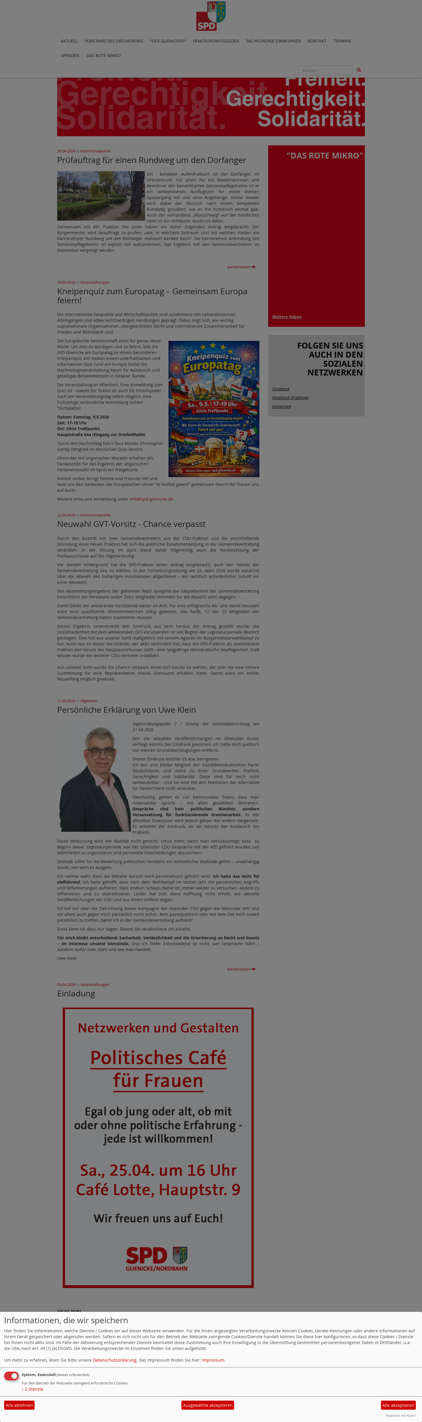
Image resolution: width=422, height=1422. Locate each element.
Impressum (213, 1360)
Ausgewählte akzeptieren (208, 1405)
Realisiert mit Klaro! (401, 1415)
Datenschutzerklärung (115, 1360)
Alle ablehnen (19, 1405)
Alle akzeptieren (398, 1405)
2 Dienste (32, 1389)
